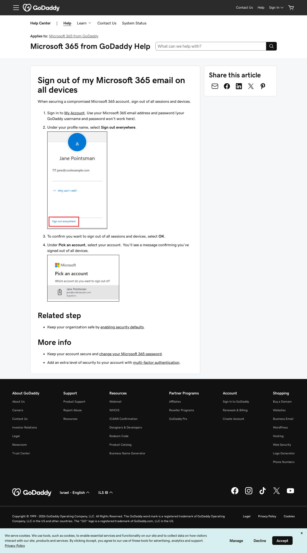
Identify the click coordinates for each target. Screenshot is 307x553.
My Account (74, 113)
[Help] (261, 7)
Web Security (282, 444)
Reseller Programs (181, 410)
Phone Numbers (284, 461)
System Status (134, 23)
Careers (17, 410)
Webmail (115, 401)
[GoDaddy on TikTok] (262, 494)
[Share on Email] (215, 86)
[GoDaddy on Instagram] (248, 494)
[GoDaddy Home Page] (32, 492)
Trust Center (21, 453)
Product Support (74, 401)
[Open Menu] (14, 8)
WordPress (280, 427)
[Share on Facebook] (227, 86)
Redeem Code (119, 436)
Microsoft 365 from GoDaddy (73, 36)
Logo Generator (284, 453)
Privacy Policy (267, 516)
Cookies (289, 516)
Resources (70, 418)
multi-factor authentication (156, 362)
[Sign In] (276, 7)
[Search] (271, 46)
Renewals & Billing (235, 410)
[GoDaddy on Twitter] (276, 494)
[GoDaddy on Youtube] (290, 494)
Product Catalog (120, 444)
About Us (18, 401)
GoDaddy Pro (178, 418)
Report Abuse (72, 410)
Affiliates (175, 401)
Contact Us (106, 23)
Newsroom (19, 444)
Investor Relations (24, 427)
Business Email (283, 418)
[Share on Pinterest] (263, 86)
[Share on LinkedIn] (239, 86)
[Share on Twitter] (251, 86)
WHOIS (114, 410)
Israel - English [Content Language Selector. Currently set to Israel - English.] (75, 492)
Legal (16, 436)
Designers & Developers (125, 427)
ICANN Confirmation (123, 418)
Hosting (278, 436)
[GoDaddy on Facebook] (234, 494)
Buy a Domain (282, 401)
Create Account (233, 418)
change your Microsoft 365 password (130, 354)
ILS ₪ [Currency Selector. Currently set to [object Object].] (106, 492)
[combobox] (211, 46)
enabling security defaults (122, 327)
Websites (279, 410)
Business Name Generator (127, 453)
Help (67, 23)
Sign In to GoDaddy (236, 401)
